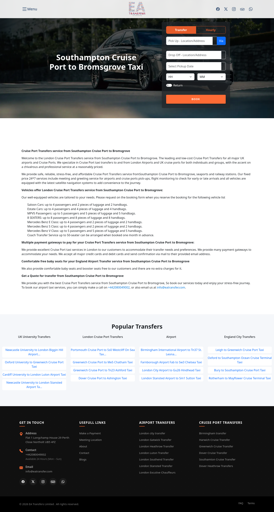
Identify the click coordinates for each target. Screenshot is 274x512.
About (83, 446)
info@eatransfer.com (171, 287)
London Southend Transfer (156, 459)
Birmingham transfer (212, 433)
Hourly (211, 30)
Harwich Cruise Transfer (214, 440)
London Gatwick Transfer (155, 440)
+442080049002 (119, 287)
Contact (84, 453)
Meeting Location (90, 440)
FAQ (241, 503)
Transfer (181, 30)
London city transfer (152, 433)
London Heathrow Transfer (156, 446)
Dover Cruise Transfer (213, 453)
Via (221, 41)
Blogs (83, 459)
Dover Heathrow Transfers (216, 466)
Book (196, 99)
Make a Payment (90, 433)
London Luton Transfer (154, 453)
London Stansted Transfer (156, 466)
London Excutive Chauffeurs (157, 472)
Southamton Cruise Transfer (217, 459)
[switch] (169, 85)
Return (178, 85)
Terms (251, 503)
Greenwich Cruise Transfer (216, 446)
